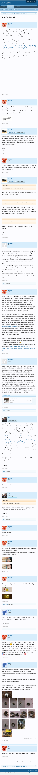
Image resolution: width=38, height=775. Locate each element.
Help (36, 770)
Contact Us (31, 770)
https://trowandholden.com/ (10, 326)
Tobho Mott (5, 604)
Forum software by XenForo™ (7, 772)
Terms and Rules (33, 772)
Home (4, 6)
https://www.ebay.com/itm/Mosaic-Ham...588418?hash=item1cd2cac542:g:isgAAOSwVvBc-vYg (19, 348)
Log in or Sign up (31, 1)
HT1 (9, 417)
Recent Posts (14, 9)
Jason (10, 23)
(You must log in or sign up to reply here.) (27, 761)
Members (18, 6)
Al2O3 (10, 129)
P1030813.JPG (13, 399)
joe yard (10, 243)
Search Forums (5, 9)
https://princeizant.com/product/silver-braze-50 (15, 436)
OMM (9, 611)
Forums (10, 6)
